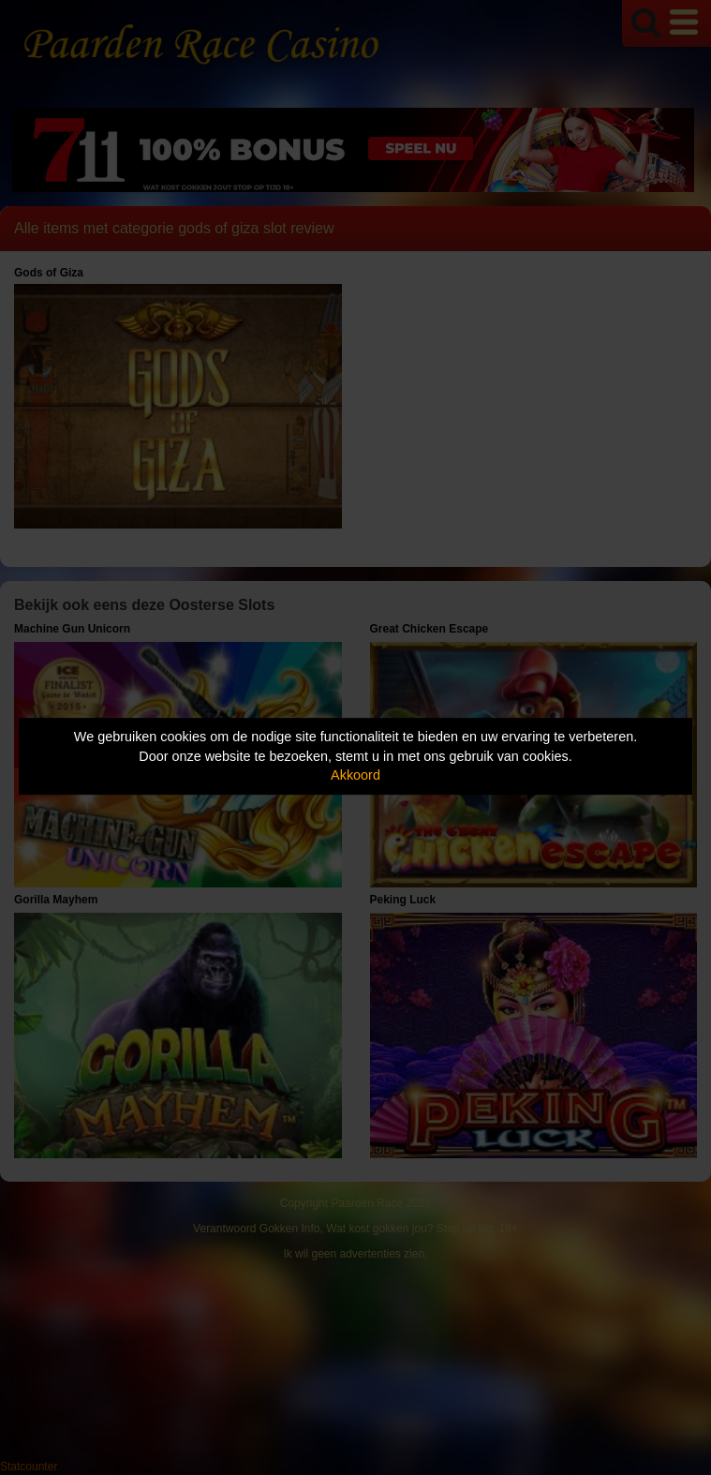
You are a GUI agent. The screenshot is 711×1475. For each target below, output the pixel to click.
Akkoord (355, 774)
